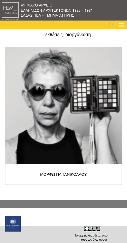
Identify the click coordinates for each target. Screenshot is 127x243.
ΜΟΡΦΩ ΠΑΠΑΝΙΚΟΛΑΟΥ (63, 174)
